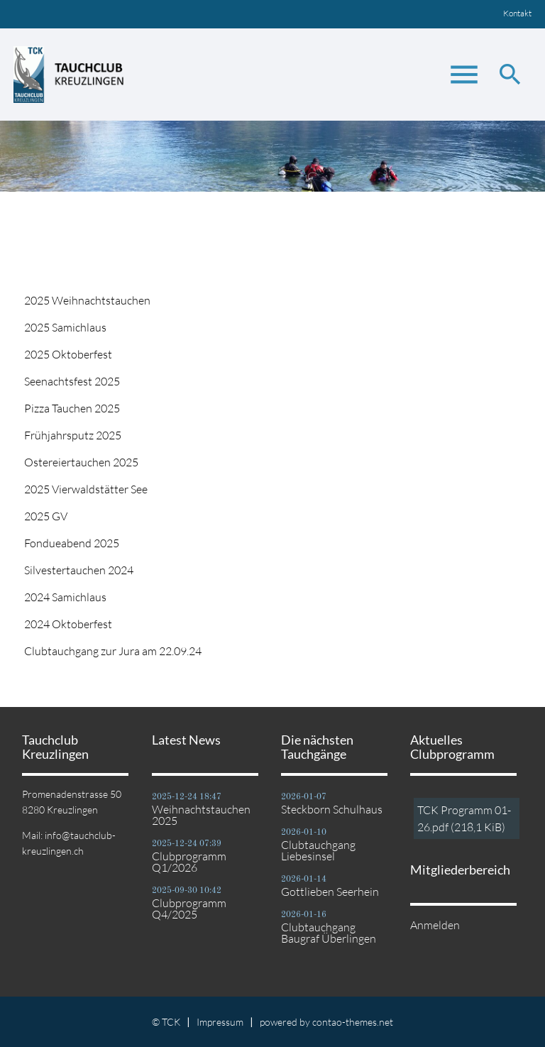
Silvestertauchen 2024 (78, 570)
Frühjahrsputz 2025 (72, 435)
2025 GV (45, 516)
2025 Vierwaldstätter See (86, 489)
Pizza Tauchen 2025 (72, 408)
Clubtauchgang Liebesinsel (318, 850)
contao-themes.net (352, 1022)
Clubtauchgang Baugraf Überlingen (328, 932)
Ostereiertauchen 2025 (81, 462)
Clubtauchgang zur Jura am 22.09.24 (113, 651)
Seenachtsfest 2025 (72, 381)
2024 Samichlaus (65, 597)
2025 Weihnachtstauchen (87, 300)
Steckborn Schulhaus (331, 809)
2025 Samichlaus (65, 327)
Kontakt (517, 13)
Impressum (220, 1022)
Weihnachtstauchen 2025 (201, 815)
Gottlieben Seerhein (330, 891)
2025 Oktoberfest (68, 354)
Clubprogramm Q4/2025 (189, 908)
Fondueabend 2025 (71, 543)
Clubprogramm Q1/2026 (189, 861)
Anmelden (435, 925)
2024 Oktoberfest (68, 624)
